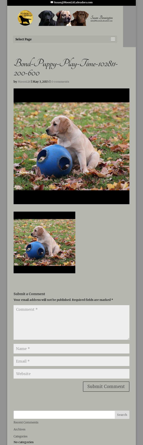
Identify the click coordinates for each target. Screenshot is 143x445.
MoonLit (24, 81)
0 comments (60, 81)
